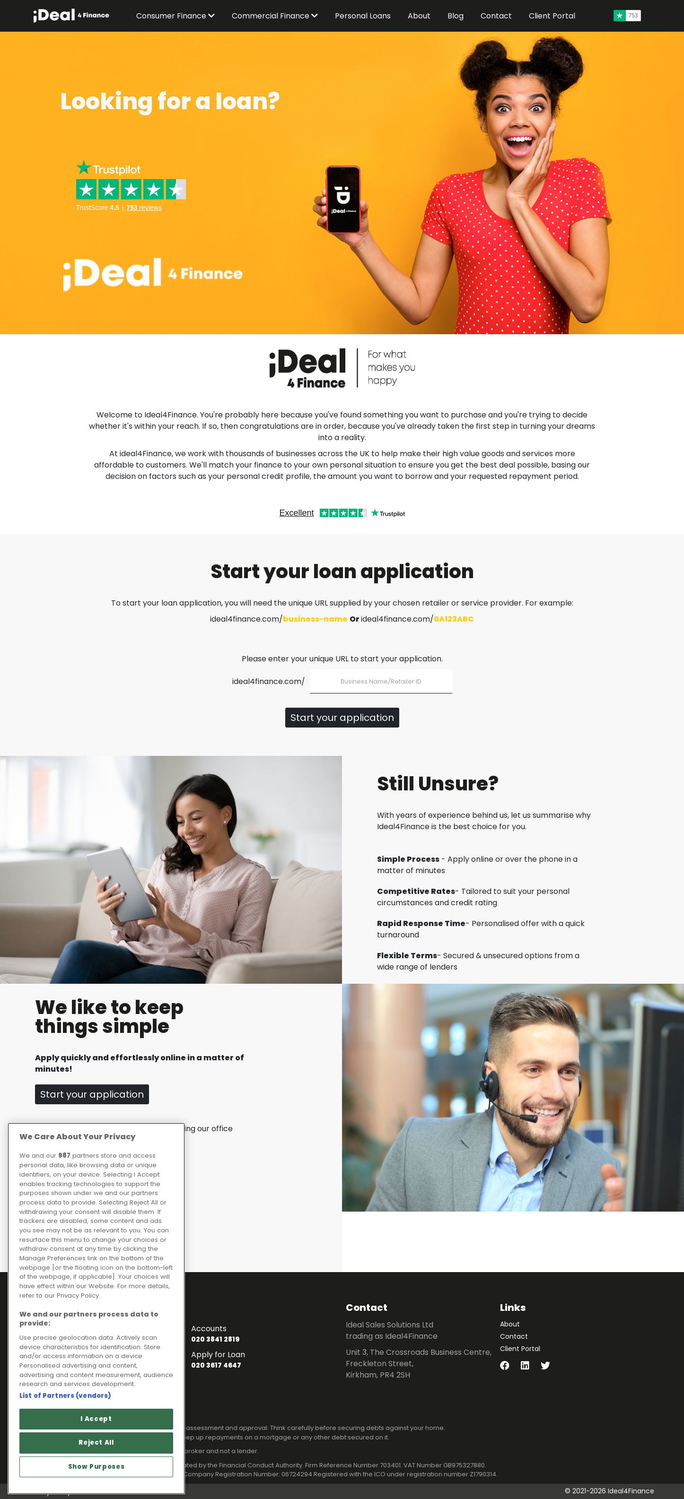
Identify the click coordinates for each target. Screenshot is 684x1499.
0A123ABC (454, 619)
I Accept (96, 1418)
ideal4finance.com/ (268, 681)
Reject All (96, 1442)
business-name (315, 619)
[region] (96, 1308)
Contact (514, 1336)
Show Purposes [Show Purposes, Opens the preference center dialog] (96, 1466)
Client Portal (520, 1348)
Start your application (342, 717)
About (510, 1324)
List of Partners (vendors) (65, 1395)
